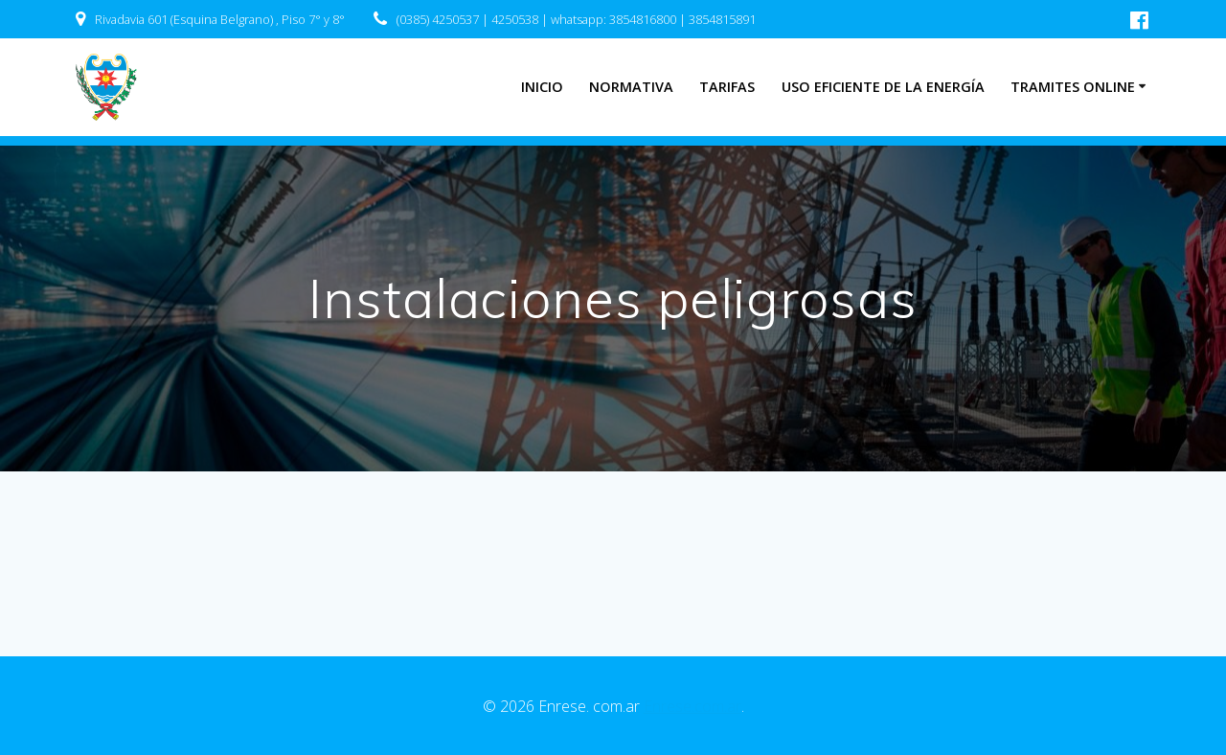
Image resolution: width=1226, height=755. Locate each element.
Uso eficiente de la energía (883, 87)
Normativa (631, 87)
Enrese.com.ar (692, 706)
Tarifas (727, 87)
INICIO (542, 87)
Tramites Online (1072, 87)
